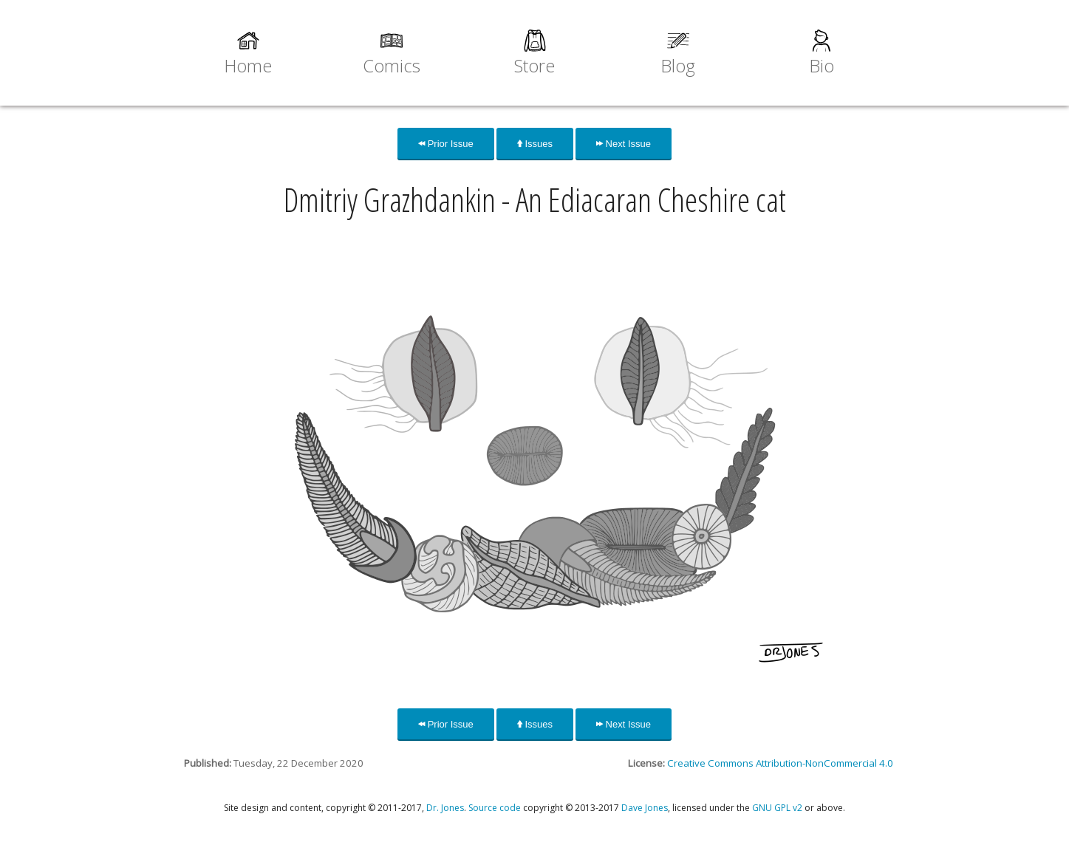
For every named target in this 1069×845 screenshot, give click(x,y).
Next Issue (623, 143)
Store (534, 65)
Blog (677, 65)
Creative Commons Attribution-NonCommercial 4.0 (780, 763)
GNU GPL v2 (777, 807)
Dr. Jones (445, 807)
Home (248, 65)
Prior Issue (446, 143)
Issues (535, 143)
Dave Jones (644, 807)
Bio (821, 65)
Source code (494, 807)
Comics (391, 65)
